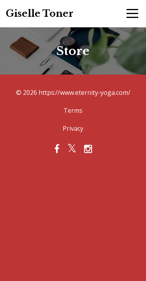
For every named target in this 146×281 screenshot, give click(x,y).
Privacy (73, 128)
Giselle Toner (40, 13)
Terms (73, 110)
